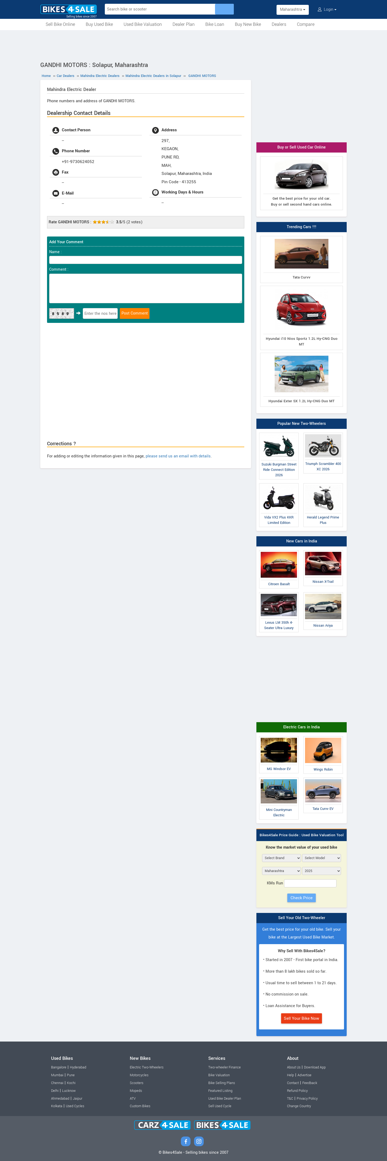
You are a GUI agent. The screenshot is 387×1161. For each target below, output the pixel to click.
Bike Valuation (219, 1075)
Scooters (136, 1083)
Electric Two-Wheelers (146, 1067)
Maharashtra (292, 9)
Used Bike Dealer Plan (224, 1098)
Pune (71, 1075)
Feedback (309, 1083)
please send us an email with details (178, 456)
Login (327, 9)
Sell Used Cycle (219, 1106)
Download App (315, 1067)
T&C (290, 1098)
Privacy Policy (307, 1098)
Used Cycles (75, 1106)
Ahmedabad (60, 1098)
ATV (133, 1098)
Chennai (57, 1083)
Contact (293, 1083)
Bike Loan (214, 24)
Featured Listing (220, 1090)
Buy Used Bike (99, 24)
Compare (305, 24)
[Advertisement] (193, 45)
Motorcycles (139, 1075)
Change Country (299, 1106)
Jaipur (77, 1098)
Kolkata (56, 1106)
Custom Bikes (140, 1106)
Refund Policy (297, 1090)
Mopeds (136, 1090)
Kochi (71, 1083)
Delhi (55, 1090)
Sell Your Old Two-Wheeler (301, 918)
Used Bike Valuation (143, 24)
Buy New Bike (248, 24)
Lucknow (69, 1090)
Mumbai (57, 1075)
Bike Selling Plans (221, 1083)
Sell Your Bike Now (301, 1018)
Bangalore (58, 1067)
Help (290, 1075)
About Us (293, 1067)
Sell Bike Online (60, 24)
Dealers (279, 24)
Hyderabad (78, 1067)
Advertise (304, 1075)
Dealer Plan (184, 24)
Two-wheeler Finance (224, 1067)
